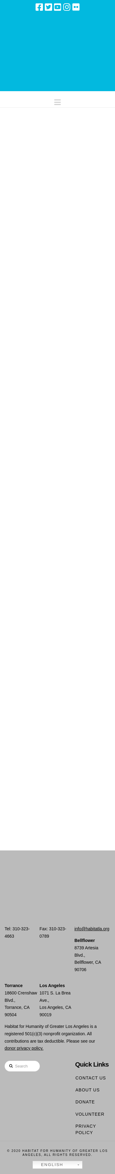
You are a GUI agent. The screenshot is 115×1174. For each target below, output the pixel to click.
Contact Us (90, 1077)
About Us (87, 1089)
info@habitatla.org (92, 928)
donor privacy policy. (24, 1048)
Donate (85, 1101)
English (48, 1164)
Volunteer (90, 1114)
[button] (57, 100)
